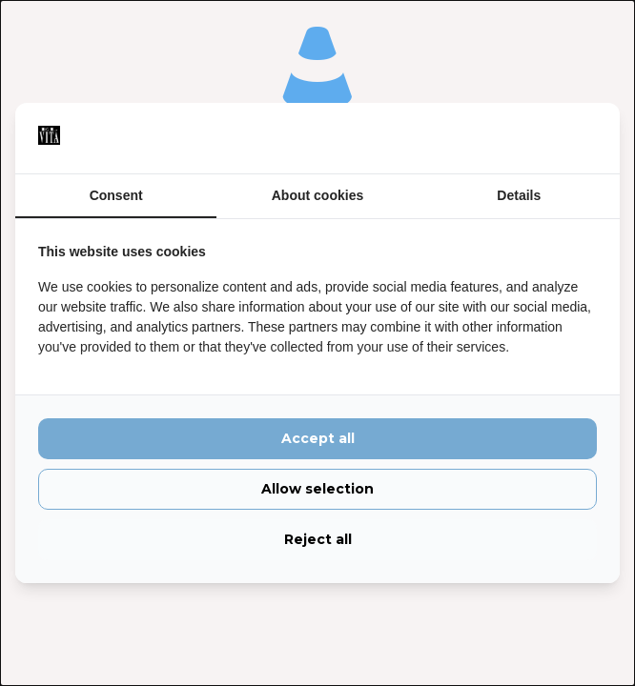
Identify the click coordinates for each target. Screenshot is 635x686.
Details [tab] (519, 195)
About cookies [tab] (317, 195)
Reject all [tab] (318, 539)
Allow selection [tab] (317, 489)
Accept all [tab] (318, 439)
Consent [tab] (116, 195)
